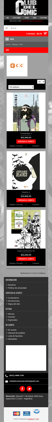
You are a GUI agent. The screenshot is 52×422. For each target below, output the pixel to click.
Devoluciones (14, 301)
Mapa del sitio (14, 304)
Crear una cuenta (36, 21)
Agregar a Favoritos (16, 146)
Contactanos (13, 298)
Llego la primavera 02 (26, 251)
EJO (37, 419)
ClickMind (30, 419)
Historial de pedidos (16, 333)
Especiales (12, 320)
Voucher (11, 317)
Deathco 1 (26, 192)
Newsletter (12, 339)
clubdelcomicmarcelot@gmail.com (24, 381)
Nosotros (12, 285)
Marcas (11, 314)
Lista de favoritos (15, 336)
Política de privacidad (17, 288)
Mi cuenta (12, 330)
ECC (21, 44)
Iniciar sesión (26, 21)
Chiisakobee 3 (26, 133)
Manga (15, 44)
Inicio (8, 44)
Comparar (35, 146)
